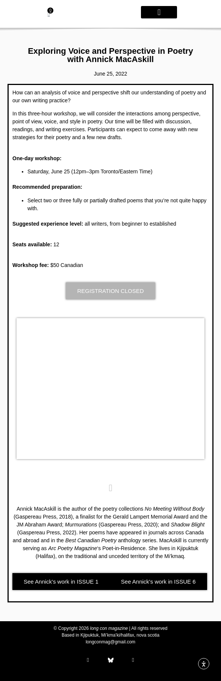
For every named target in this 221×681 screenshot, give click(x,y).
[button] (159, 12)
